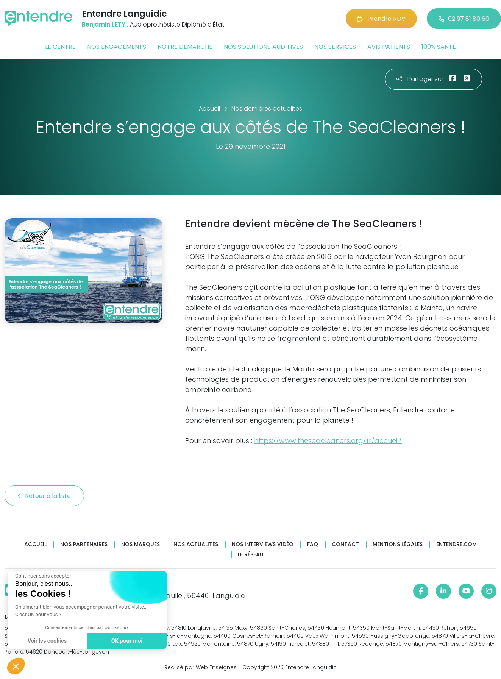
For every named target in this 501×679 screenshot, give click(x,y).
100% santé (438, 46)
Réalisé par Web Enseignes (200, 667)
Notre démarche (185, 46)
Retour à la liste (44, 496)
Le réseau (251, 554)
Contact (345, 544)
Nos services (335, 46)
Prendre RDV (381, 18)
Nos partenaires (84, 544)
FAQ (312, 544)
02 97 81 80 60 (464, 18)
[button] (16, 666)
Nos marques (140, 544)
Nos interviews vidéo (262, 544)
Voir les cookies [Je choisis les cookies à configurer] (46, 641)
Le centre (60, 46)
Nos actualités (195, 544)
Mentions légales (398, 544)
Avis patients (388, 46)
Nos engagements (116, 46)
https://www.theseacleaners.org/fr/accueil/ (328, 440)
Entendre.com (456, 544)
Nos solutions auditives (263, 46)
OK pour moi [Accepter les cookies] (126, 641)
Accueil (35, 544)
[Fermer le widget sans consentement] (43, 576)
